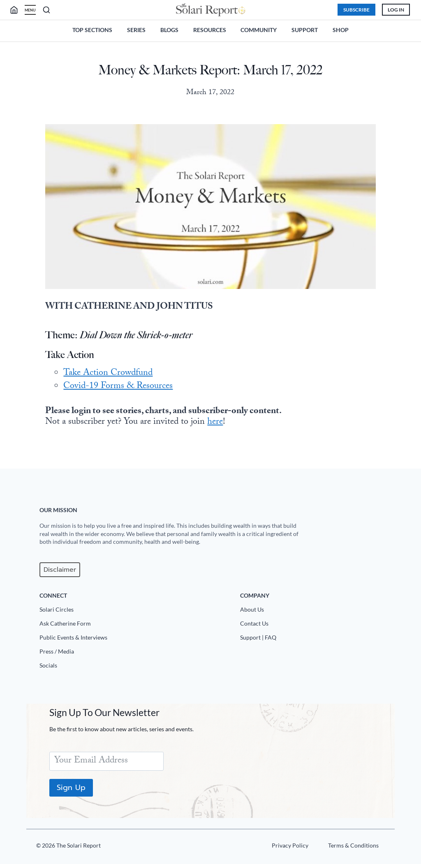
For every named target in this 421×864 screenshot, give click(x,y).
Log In (396, 10)
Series (136, 29)
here (215, 422)
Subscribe (356, 10)
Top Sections (92, 29)
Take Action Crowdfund (108, 373)
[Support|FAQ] (314, 639)
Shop (341, 29)
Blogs (169, 29)
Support (304, 29)
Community (259, 29)
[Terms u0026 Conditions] (353, 847)
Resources (209, 29)
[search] (17, 10)
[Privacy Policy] (290, 847)
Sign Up (71, 787)
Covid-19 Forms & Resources (118, 386)
